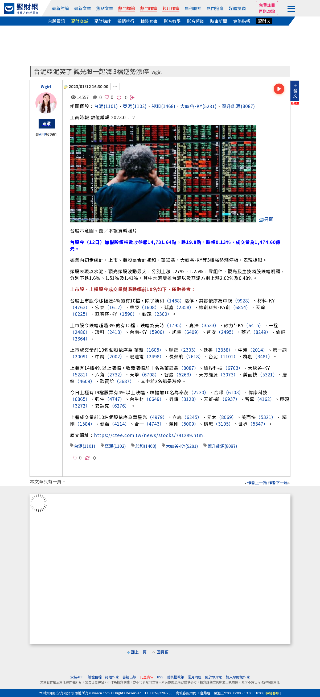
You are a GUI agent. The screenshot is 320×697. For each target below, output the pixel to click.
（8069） (226, 417)
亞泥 (109, 446)
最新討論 (60, 8)
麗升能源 (231, 106)
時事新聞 (218, 21)
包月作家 (170, 8)
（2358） (184, 307)
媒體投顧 (237, 8)
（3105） (223, 423)
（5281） (80, 374)
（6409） (192, 332)
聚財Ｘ (264, 21)
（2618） (193, 356)
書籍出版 (129, 676)
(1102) (139, 106)
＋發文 (295, 90)
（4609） (85, 381)
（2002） (115, 356)
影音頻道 (195, 21)
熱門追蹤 (215, 8)
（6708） (149, 374)
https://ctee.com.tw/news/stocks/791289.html (149, 435)
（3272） (80, 405)
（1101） (228, 356)
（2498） (154, 356)
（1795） (174, 325)
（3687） (124, 381)
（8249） (261, 332)
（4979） (157, 417)
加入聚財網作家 (238, 676)
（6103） (233, 392)
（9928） (242, 300)
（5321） (267, 374)
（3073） (228, 374)
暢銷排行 (125, 21)
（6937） (230, 399)
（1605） (154, 349)
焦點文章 (104, 8)
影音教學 (172, 21)
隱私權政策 (175, 676)
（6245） (192, 417)
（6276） (119, 405)
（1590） (127, 313)
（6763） (233, 367)
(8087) (248, 106)
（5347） (258, 423)
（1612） (115, 307)
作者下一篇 (279, 482)
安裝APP (77, 676)
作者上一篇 (255, 482)
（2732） (115, 374)
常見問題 (195, 676)
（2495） (226, 332)
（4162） (265, 399)
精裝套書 (149, 21)
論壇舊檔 (95, 676)
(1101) (111, 106)
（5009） (189, 423)
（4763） (80, 307)
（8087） (189, 367)
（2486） (80, 332)
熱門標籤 (126, 8)
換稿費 (295, 103)
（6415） (254, 325)
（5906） (157, 332)
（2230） (199, 392)
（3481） (263, 356)
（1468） (174, 300)
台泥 (99, 106)
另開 (266, 219)
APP (42, 134)
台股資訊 (56, 21)
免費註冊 (267, 5)
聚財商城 (79, 21)
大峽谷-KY (191, 106)
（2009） (80, 356)
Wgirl (156, 72)
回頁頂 (163, 652)
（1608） (149, 307)
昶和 (156, 106)
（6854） (241, 307)
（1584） (85, 423)
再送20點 (267, 11)
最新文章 (82, 8)
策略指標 (241, 21)
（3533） (209, 325)
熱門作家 (148, 8)
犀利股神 (193, 8)
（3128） (189, 399)
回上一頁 (139, 652)
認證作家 (112, 676)
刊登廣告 (147, 676)
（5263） (184, 374)
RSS (160, 676)
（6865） (80, 399)
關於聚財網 (213, 676)
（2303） (188, 349)
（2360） (162, 313)
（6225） (80, 313)
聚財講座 (102, 21)
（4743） (154, 423)
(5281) (209, 106)
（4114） (119, 423)
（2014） (258, 349)
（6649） (154, 399)
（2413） (115, 332)
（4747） (115, 399)
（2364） (80, 338)
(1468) (168, 106)
